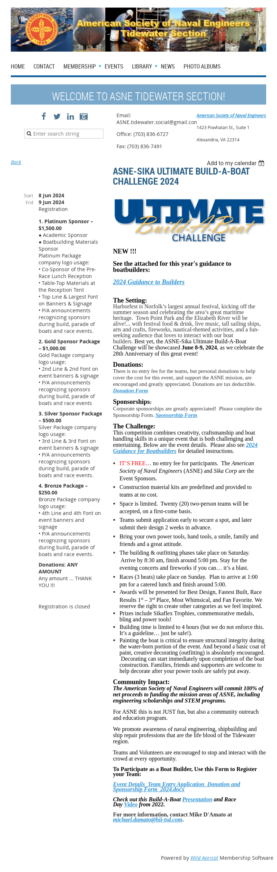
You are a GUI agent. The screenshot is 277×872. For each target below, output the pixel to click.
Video (130, 804)
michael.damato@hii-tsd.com (147, 819)
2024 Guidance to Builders (149, 282)
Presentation (197, 799)
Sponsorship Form (176, 415)
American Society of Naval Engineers (231, 115)
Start (28, 195)
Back (16, 162)
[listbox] (236, 163)
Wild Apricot (204, 857)
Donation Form (130, 390)
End (29, 202)
